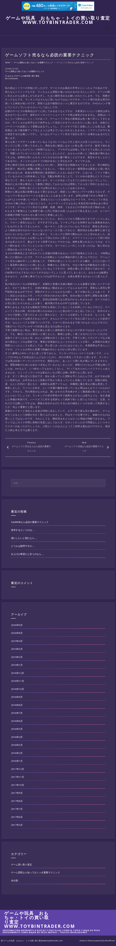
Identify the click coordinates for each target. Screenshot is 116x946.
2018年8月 (17, 705)
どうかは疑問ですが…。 (23, 545)
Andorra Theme (87, 940)
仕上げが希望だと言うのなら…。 (28, 554)
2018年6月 (17, 721)
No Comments (11, 78)
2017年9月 (17, 792)
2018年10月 (17, 689)
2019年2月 (17, 657)
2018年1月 (17, 760)
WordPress (110, 940)
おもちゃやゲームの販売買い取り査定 (23, 76)
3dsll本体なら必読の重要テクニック (30, 522)
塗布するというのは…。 (23, 529)
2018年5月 (17, 728)
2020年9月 (17, 625)
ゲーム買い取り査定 (21, 864)
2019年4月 (17, 641)
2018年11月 (17, 680)
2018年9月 (17, 696)
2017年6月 (17, 816)
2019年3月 (17, 648)
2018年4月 (17, 737)
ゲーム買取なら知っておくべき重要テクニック (33, 62)
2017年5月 (17, 824)
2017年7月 (17, 808)
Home (7, 62)
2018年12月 (17, 673)
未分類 (14, 880)
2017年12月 (17, 768)
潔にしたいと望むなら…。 (24, 538)
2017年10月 (17, 784)
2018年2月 (17, 753)
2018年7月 (17, 712)
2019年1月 (17, 664)
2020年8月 (17, 632)
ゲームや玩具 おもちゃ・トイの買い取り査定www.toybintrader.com (58, 20)
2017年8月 (17, 800)
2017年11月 (17, 776)
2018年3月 (17, 744)
